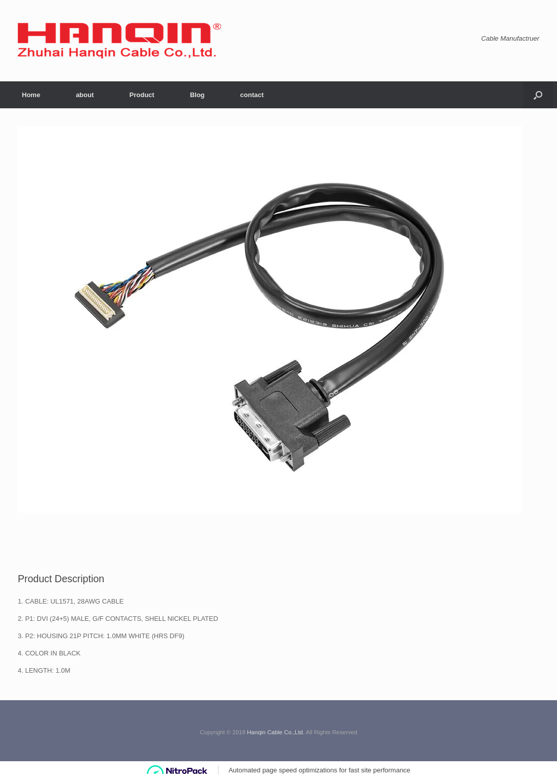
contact (252, 95)
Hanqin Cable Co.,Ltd (275, 732)
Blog (197, 95)
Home (31, 95)
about (85, 95)
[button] (538, 94)
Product (142, 95)
